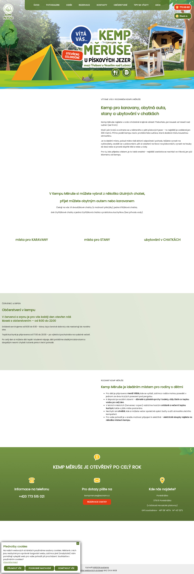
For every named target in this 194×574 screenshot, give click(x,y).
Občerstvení (120, 5)
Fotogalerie (53, 5)
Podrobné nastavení (40, 568)
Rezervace (84, 5)
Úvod (36, 5)
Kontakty (102, 5)
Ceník (69, 5)
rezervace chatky (97, 501)
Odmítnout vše (66, 568)
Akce (157, 5)
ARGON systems (101, 567)
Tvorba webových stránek (90, 570)
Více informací (10, 562)
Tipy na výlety (141, 5)
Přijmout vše (14, 568)
